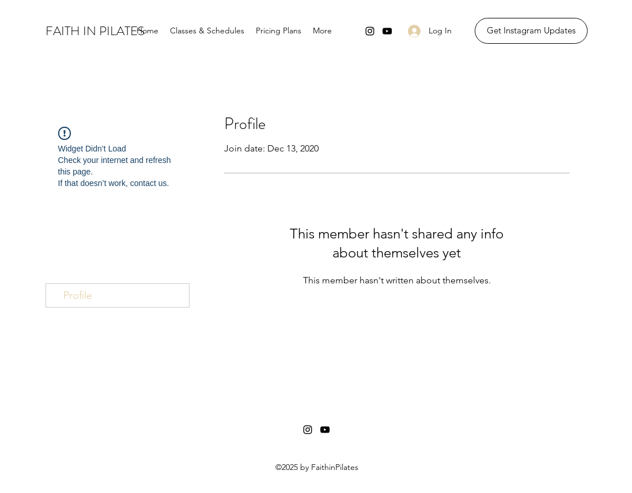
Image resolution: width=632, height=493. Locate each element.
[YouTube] (387, 31)
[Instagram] (370, 31)
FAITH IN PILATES (95, 31)
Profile (77, 295)
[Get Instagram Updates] (531, 31)
